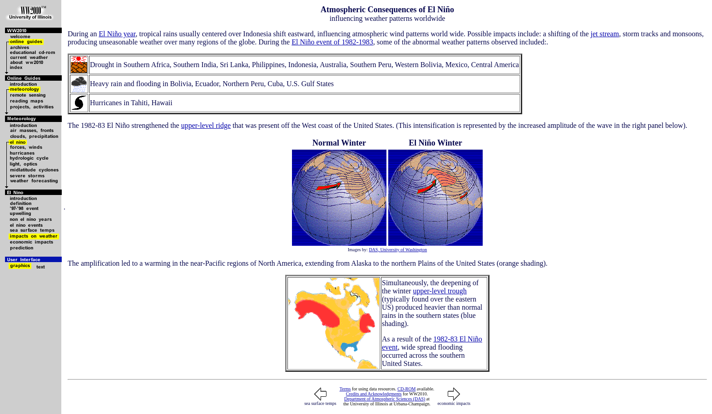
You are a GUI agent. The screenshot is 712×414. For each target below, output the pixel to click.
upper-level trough (439, 291)
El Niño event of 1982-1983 (332, 42)
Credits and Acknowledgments (374, 393)
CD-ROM (406, 388)
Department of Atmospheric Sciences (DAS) (384, 398)
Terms (345, 388)
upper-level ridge (206, 125)
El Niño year (117, 34)
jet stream (605, 34)
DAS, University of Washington (398, 249)
